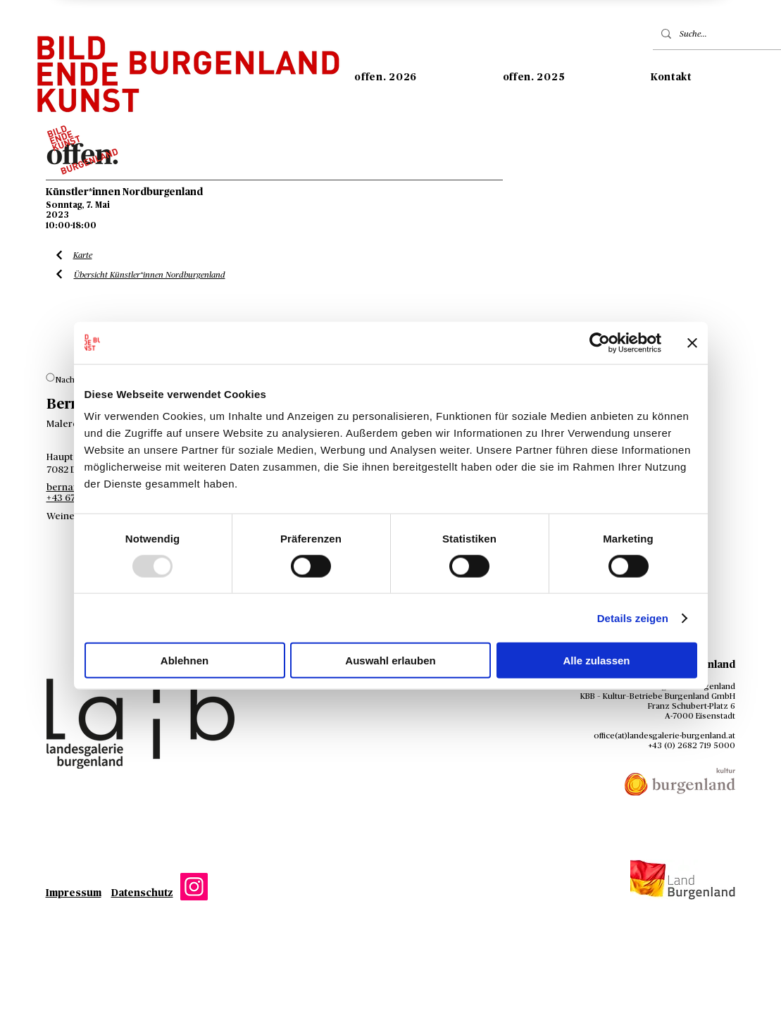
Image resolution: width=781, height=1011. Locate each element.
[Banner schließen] (692, 342)
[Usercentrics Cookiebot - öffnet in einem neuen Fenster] (599, 342)
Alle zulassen (596, 660)
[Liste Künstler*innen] (59, 255)
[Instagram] (194, 886)
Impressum (73, 893)
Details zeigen (632, 618)
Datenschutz (142, 893)
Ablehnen (184, 660)
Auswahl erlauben (390, 660)
